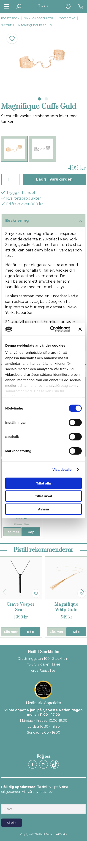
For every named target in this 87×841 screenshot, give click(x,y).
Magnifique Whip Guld (66, 607)
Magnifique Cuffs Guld (35, 25)
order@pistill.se (43, 670)
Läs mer (12, 532)
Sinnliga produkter (38, 18)
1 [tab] (39, 98)
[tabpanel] (43, 60)
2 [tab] (46, 98)
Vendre (63, 834)
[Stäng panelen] (80, 329)
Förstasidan (10, 18)
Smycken (7, 25)
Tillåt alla (43, 483)
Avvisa (43, 509)
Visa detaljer (62, 469)
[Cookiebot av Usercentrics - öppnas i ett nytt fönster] (52, 329)
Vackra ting (66, 18)
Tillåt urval (43, 496)
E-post (5, 800)
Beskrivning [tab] (43, 220)
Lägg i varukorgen (54, 179)
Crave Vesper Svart (21, 607)
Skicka (11, 823)
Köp (31, 532)
